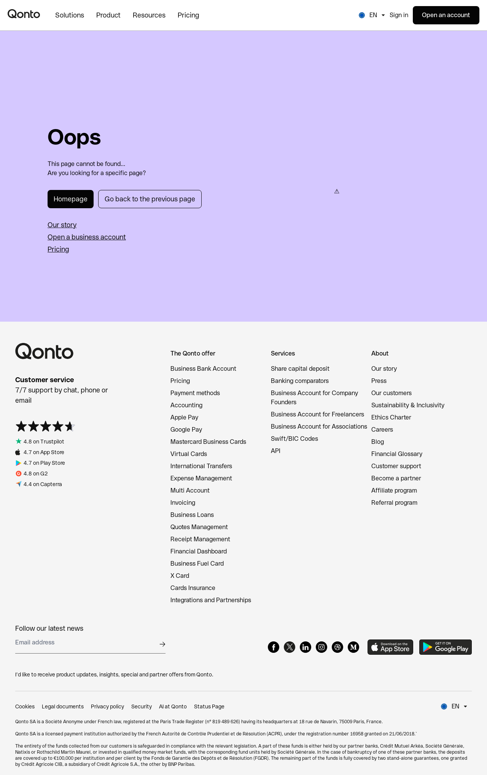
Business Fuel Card (197, 563)
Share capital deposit (300, 368)
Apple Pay (184, 417)
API (275, 450)
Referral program (394, 502)
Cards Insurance (192, 588)
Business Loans (192, 514)
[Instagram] (321, 647)
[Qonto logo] (24, 13)
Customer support (396, 466)
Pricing (58, 249)
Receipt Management (200, 539)
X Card (179, 575)
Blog (377, 441)
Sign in (399, 15)
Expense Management (201, 478)
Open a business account (87, 237)
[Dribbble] (337, 647)
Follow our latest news (49, 628)
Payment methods (195, 393)
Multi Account (190, 490)
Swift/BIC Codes (294, 438)
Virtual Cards (188, 454)
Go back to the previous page (150, 199)
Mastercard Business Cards (208, 441)
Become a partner (396, 478)
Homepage (71, 199)
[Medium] (353, 647)
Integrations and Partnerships (210, 600)
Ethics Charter (391, 417)
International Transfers (201, 466)
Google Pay (186, 429)
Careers (382, 429)
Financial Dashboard (198, 551)
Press (379, 380)
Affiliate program (394, 490)
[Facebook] (273, 647)
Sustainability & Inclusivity (407, 405)
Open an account (446, 15)
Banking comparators (300, 380)
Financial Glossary (396, 454)
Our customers (391, 393)
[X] (289, 647)
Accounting (186, 405)
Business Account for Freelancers (317, 414)
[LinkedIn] (305, 647)
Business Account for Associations (319, 426)
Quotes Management (199, 527)
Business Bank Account (203, 368)
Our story (62, 225)
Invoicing (182, 502)
